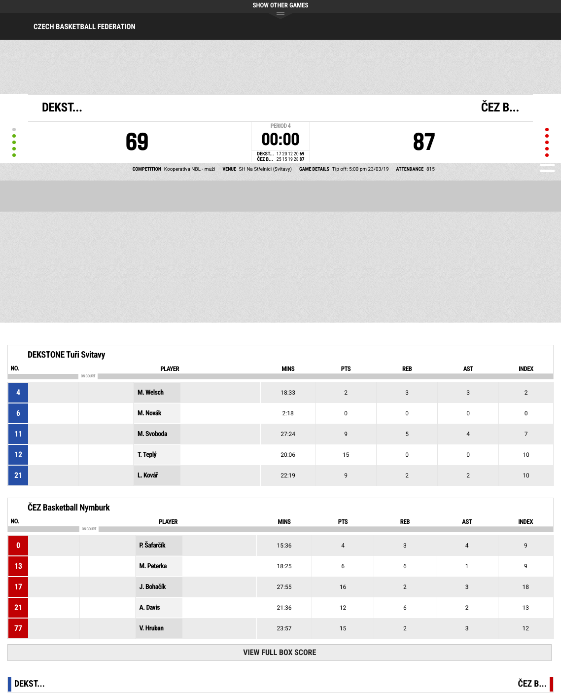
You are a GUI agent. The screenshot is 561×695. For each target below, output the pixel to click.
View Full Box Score (279, 652)
